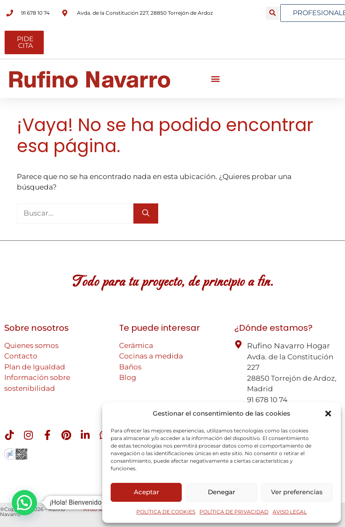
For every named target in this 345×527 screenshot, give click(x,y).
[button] (328, 413)
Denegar (221, 492)
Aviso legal (96, 509)
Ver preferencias (297, 492)
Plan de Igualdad (34, 367)
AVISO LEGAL (290, 512)
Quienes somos (31, 345)
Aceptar (146, 492)
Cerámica (136, 345)
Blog (127, 377)
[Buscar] (145, 213)
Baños (130, 367)
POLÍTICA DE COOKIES (165, 512)
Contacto (20, 356)
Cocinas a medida (151, 356)
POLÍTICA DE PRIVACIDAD (233, 512)
